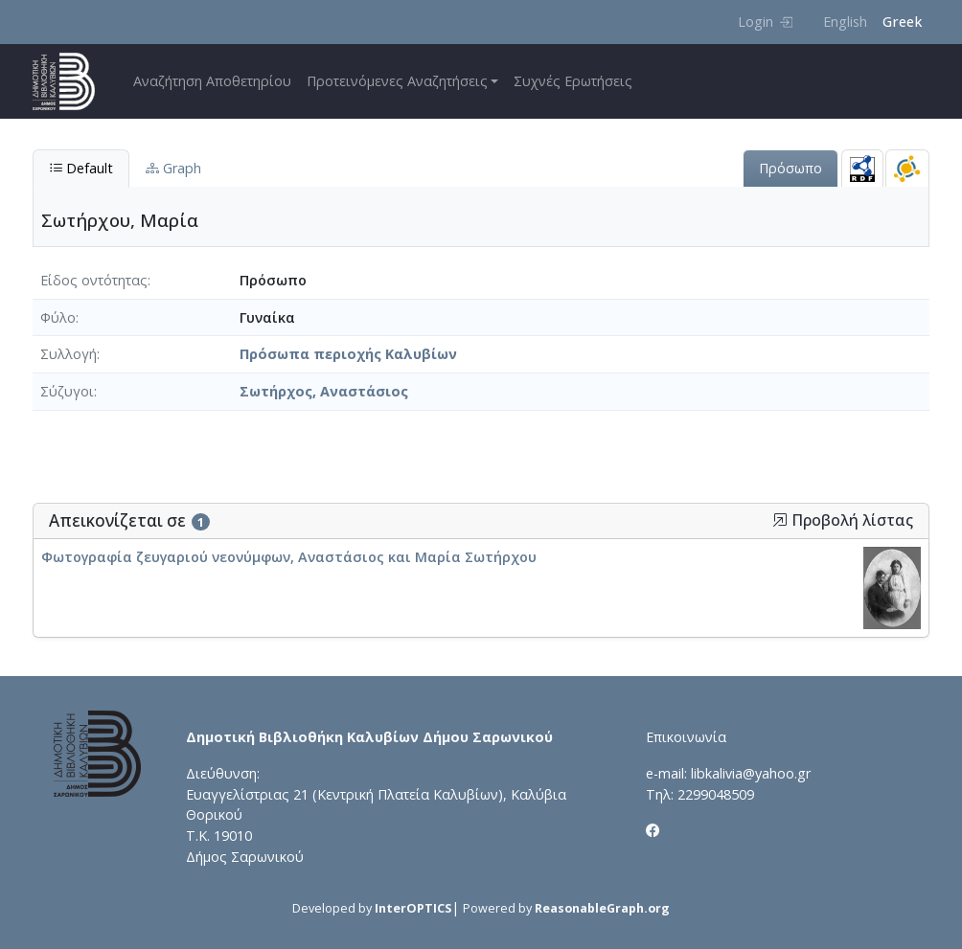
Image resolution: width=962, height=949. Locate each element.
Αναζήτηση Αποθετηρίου (212, 81)
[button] (780, 520)
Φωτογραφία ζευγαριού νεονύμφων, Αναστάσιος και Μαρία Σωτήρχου (289, 557)
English (845, 21)
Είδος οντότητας (94, 280)
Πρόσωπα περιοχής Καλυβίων (348, 354)
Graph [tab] (173, 168)
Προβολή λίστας (842, 520)
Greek (902, 21)
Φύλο (58, 317)
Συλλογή (68, 354)
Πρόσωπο (790, 168)
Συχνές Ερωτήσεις (573, 81)
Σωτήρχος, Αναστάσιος (324, 391)
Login (765, 21)
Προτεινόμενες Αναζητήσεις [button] (397, 81)
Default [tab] (81, 168)
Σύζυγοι (67, 391)
